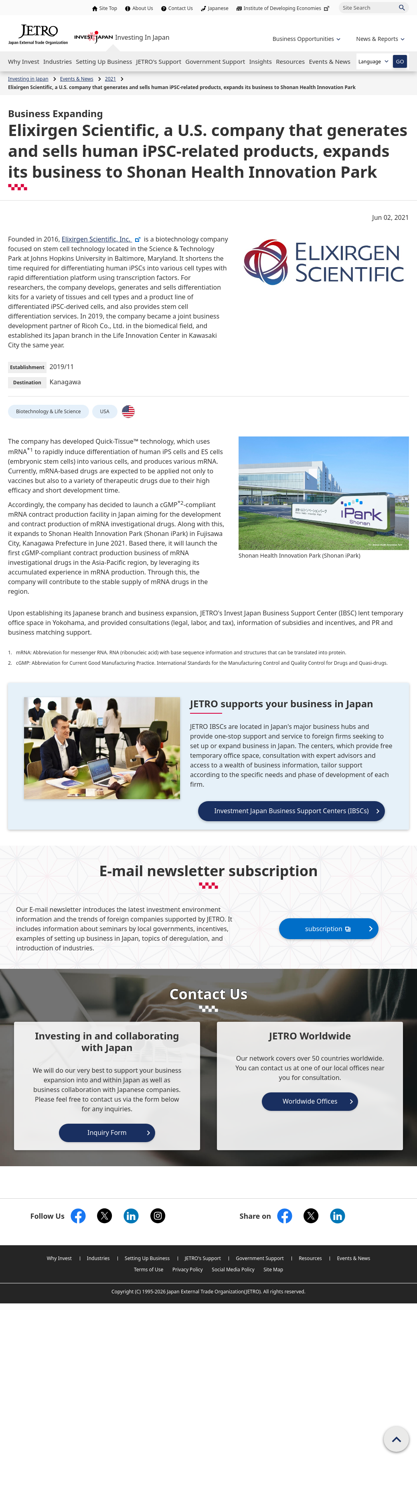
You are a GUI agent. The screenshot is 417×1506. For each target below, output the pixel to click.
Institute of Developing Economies (287, 8)
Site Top (108, 8)
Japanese (218, 8)
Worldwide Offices (310, 1101)
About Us (142, 8)
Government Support (259, 1258)
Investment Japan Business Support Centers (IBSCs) (291, 810)
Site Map (273, 1269)
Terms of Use (148, 1269)
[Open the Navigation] (23, 61)
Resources (310, 1258)
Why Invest (59, 1258)
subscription (328, 928)
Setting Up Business (147, 1258)
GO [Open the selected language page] (400, 61)
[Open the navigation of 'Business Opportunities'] (306, 39)
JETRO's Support (203, 1258)
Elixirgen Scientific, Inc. (101, 239)
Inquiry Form (107, 1132)
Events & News (353, 1258)
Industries (98, 1258)
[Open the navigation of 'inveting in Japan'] (379, 39)
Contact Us (180, 8)
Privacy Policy (187, 1269)
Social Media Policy (233, 1269)
